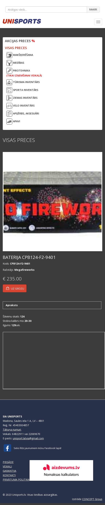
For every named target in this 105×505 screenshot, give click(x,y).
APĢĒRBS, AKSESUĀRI (22, 114)
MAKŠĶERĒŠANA (19, 55)
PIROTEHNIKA (24, 72)
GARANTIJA (9, 471)
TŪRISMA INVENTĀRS (23, 82)
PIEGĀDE (8, 462)
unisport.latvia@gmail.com (28, 438)
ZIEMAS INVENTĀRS (21, 98)
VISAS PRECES (16, 48)
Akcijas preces (20, 40)
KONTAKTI (9, 475)
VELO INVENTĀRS (20, 106)
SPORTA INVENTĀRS (22, 90)
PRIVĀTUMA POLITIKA (16, 479)
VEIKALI (7, 466)
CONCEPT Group (92, 499)
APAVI (13, 121)
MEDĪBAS (15, 63)
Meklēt (93, 9)
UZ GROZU (15, 288)
